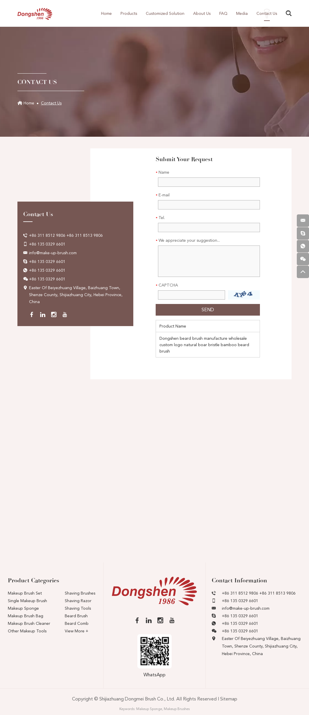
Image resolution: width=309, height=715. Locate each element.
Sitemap (228, 699)
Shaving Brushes (80, 593)
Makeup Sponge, (149, 709)
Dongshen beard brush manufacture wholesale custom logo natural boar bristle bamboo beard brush (204, 344)
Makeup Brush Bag (25, 615)
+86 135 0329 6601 (47, 261)
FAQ (223, 13)
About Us (202, 13)
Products (129, 13)
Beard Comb (77, 623)
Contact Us (266, 13)
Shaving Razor (78, 600)
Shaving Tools (78, 608)
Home (106, 13)
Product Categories (33, 580)
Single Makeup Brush (27, 600)
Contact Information (239, 580)
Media (242, 13)
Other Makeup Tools (27, 631)
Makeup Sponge (23, 608)
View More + (76, 631)
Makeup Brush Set (25, 593)
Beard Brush (76, 615)
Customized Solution (165, 13)
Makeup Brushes (177, 709)
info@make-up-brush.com (53, 252)
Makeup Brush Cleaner (29, 623)
